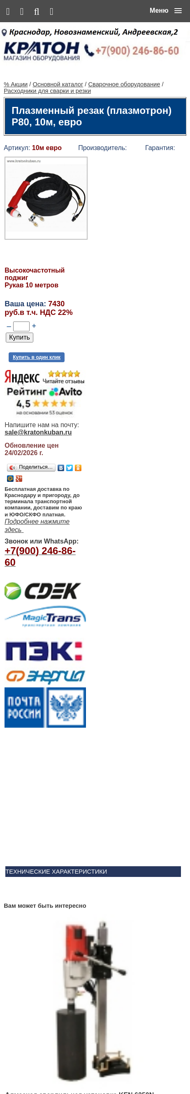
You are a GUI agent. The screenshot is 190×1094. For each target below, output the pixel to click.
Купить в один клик (36, 337)
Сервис (110, 1070)
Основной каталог (58, 64)
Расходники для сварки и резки (47, 70)
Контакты (85, 1070)
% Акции (16, 64)
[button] (166, 10)
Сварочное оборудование (124, 64)
